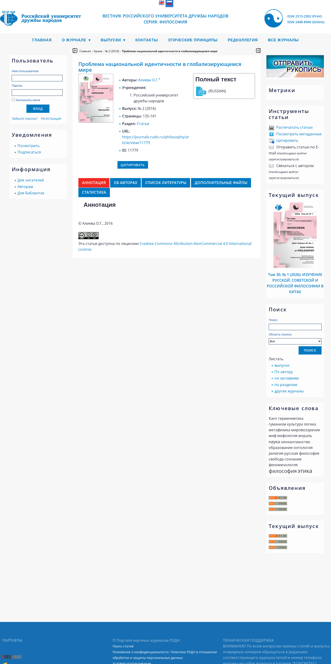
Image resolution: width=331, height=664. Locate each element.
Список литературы (165, 182)
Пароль (17, 85)
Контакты (146, 40)
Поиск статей (123, 646)
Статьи (143, 123)
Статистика (94, 192)
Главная (42, 40)
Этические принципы (193, 40)
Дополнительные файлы (221, 182)
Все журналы (283, 40)
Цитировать (287, 140)
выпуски (281, 365)
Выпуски (111, 40)
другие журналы (289, 391)
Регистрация (51, 118)
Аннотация (94, 182)
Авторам (25, 186)
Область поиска (295, 338)
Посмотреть (28, 145)
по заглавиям (286, 378)
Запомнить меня (28, 100)
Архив (98, 51)
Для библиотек (30, 193)
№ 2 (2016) (112, 51)
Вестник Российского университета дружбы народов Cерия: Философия (165, 19)
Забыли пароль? (25, 118)
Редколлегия (243, 40)
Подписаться (29, 152)
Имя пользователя (25, 71)
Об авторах (125, 182)
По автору (283, 371)
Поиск (273, 320)
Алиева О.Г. (148, 79)
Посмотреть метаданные (299, 133)
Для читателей (30, 180)
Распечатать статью (294, 127)
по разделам (285, 384)
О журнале (74, 40)
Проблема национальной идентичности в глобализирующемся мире (169, 51)
